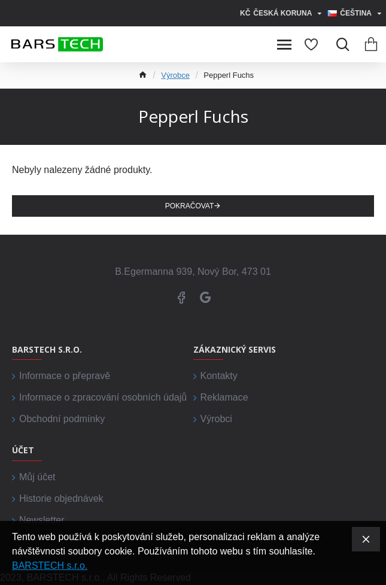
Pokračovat (189, 206)
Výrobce (175, 75)
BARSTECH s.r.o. (49, 565)
